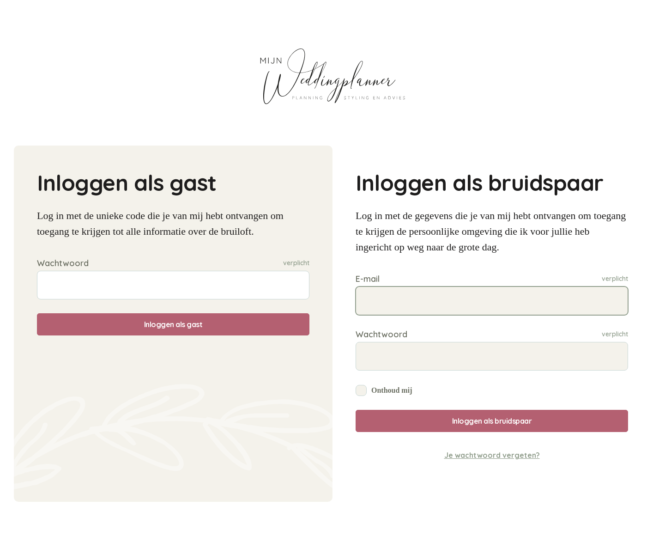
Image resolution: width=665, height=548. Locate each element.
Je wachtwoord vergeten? (492, 455)
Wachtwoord (63, 263)
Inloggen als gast (173, 324)
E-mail (368, 279)
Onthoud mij (391, 390)
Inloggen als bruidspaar (492, 421)
